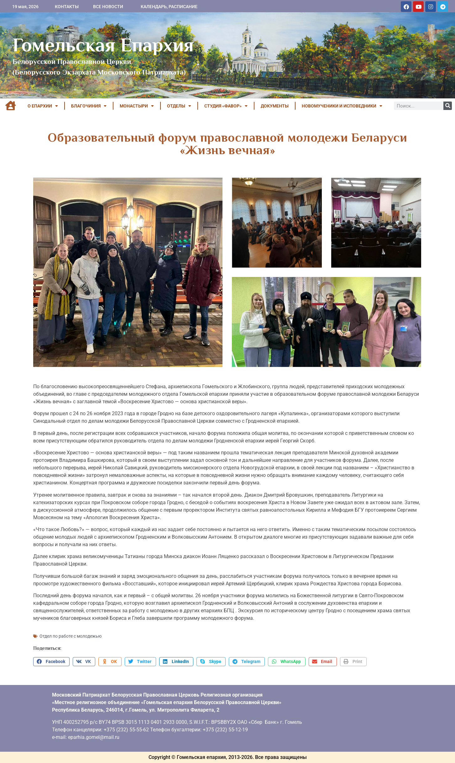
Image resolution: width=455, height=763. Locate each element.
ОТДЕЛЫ (179, 106)
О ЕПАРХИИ (43, 106)
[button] (51, 661)
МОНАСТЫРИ (137, 106)
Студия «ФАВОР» (226, 106)
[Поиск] (447, 106)
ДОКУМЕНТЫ (275, 105)
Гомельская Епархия (103, 45)
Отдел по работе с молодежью (70, 636)
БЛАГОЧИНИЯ (89, 106)
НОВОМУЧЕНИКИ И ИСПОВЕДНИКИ (342, 106)
